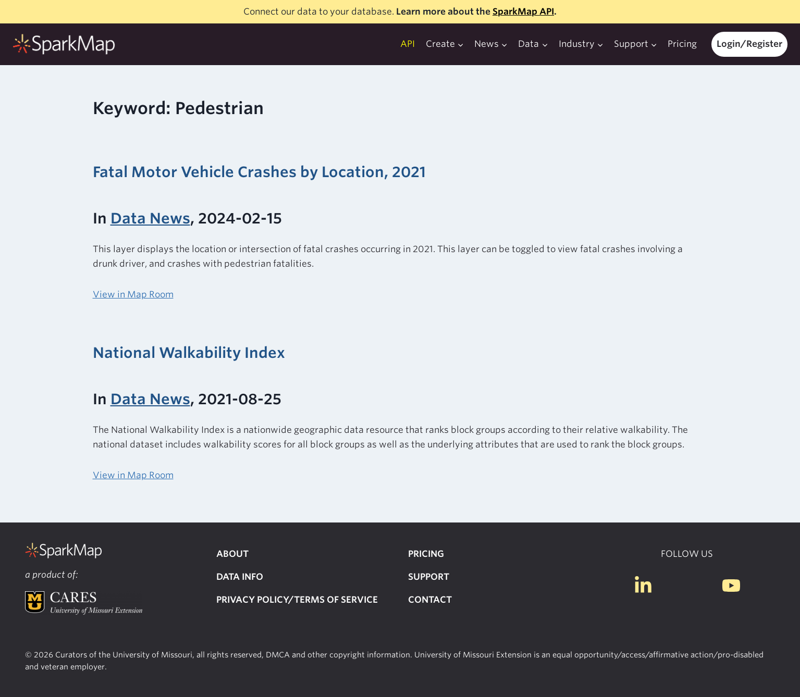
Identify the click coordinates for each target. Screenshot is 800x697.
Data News (150, 218)
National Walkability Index (189, 353)
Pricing (682, 44)
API (407, 44)
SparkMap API (523, 11)
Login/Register (749, 44)
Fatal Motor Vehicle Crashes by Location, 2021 (259, 172)
